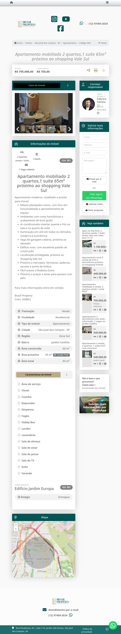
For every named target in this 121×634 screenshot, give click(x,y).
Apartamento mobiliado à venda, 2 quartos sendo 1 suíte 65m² (93, 288)
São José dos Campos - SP (47, 42)
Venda (28, 42)
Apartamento (69, 42)
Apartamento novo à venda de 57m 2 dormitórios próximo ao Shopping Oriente (92, 261)
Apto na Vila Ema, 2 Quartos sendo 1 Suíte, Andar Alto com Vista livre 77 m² (93, 234)
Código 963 (85, 42)
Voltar (103, 42)
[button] (19, 109)
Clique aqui (88, 384)
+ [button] (16, 525)
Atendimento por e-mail (60, 610)
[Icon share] (54, 19)
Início (18, 42)
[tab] (23, 85)
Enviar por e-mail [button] (94, 180)
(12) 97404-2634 (98, 23)
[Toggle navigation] (107, 2)
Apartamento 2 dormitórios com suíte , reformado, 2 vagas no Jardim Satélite (94, 320)
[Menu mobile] (11, 2)
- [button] (16, 529)
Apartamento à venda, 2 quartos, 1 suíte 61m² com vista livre (94, 345)
